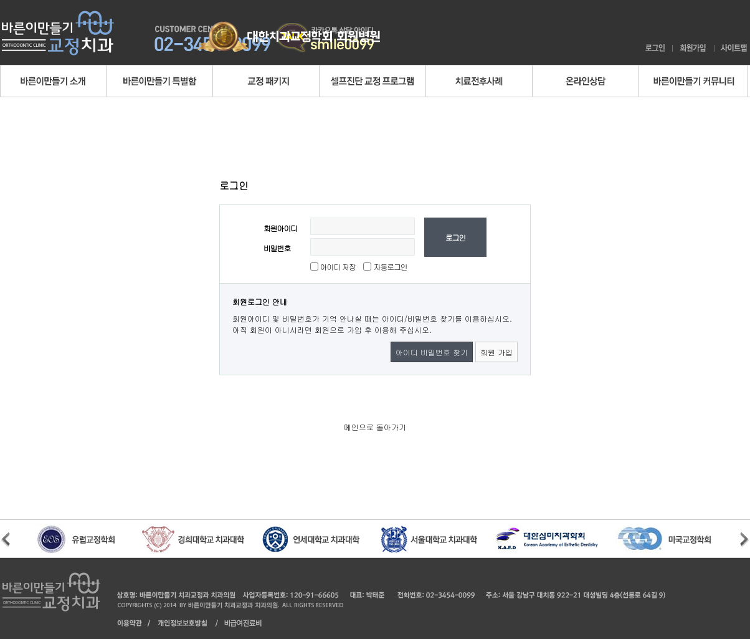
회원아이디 (280, 228)
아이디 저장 (337, 266)
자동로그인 (390, 266)
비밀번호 (276, 248)
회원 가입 (496, 352)
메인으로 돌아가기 (375, 426)
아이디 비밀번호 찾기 (432, 352)
